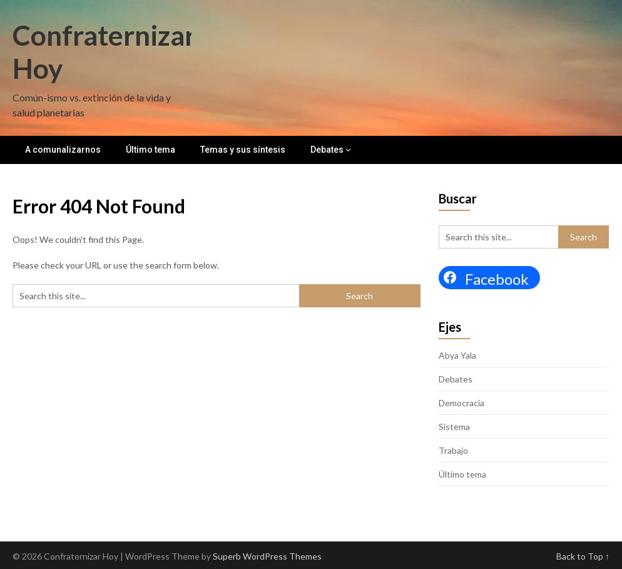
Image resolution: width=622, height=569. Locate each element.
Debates (327, 150)
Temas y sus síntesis (242, 150)
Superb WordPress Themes (267, 556)
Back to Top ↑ (582, 556)
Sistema (454, 426)
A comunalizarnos (63, 150)
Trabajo (453, 450)
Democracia (461, 402)
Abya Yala (457, 355)
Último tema (150, 150)
